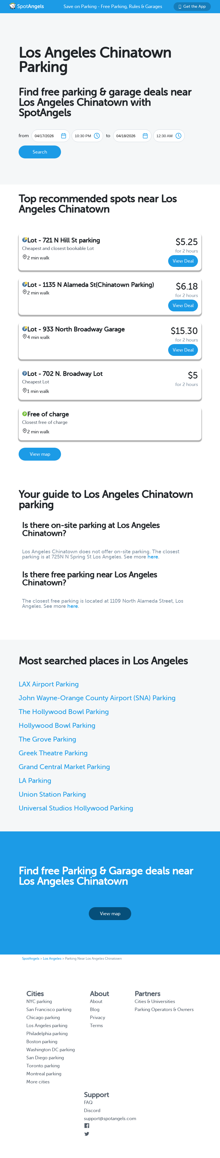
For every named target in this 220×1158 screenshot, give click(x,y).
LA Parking (35, 781)
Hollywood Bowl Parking (57, 726)
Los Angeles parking (46, 1025)
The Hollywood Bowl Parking (64, 712)
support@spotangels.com (110, 1118)
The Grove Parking (47, 739)
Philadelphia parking (47, 1033)
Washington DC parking (50, 1049)
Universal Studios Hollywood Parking (76, 808)
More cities (38, 1082)
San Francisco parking (48, 1009)
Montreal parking (43, 1073)
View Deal (183, 261)
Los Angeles (52, 958)
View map (40, 454)
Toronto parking (43, 1065)
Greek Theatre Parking (53, 753)
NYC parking (39, 1001)
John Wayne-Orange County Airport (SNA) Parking (97, 698)
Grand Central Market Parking (64, 767)
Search (40, 152)
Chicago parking (43, 1017)
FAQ (88, 1102)
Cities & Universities (155, 1001)
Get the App (192, 6)
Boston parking (41, 1041)
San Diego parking (45, 1057)
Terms (96, 1025)
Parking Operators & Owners (164, 1009)
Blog (94, 1009)
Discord (92, 1110)
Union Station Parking (52, 794)
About (96, 1001)
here (153, 557)
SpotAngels (30, 958)
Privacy (97, 1017)
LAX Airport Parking (49, 684)
